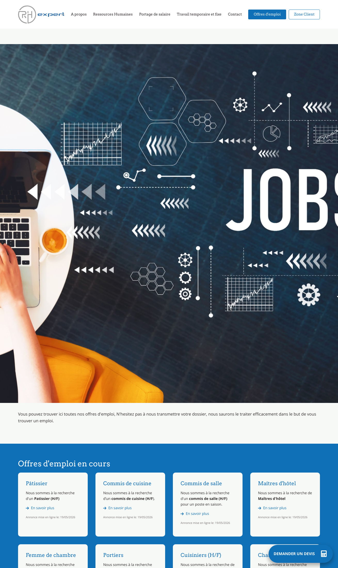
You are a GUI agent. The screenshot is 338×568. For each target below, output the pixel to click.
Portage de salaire (154, 14)
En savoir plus (42, 508)
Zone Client (304, 14)
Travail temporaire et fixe (199, 14)
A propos (79, 14)
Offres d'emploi (267, 14)
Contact (235, 14)
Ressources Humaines (113, 14)
